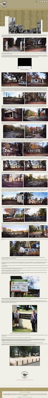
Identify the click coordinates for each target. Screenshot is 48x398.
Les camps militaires (27, 9)
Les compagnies (34, 9)
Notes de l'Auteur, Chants (4, 9)
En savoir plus (25, 395)
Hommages (40, 9)
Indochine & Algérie (19, 9)
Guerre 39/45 (12, 9)
